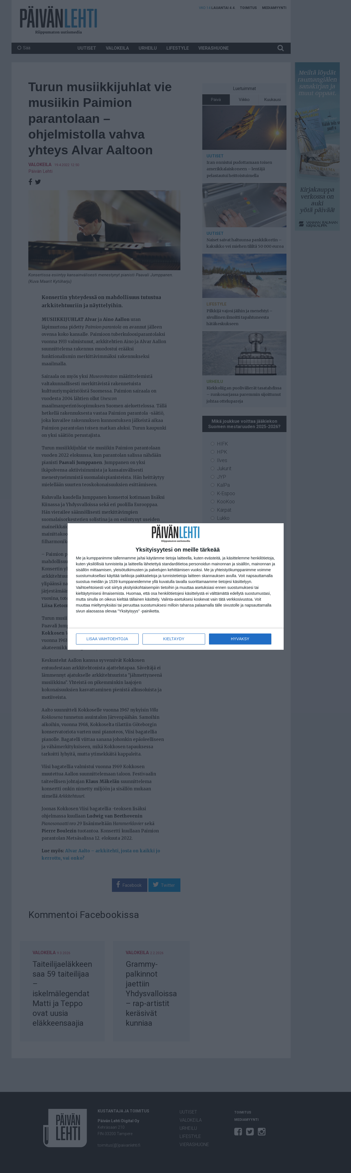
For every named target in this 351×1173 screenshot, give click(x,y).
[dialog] (176, 586)
